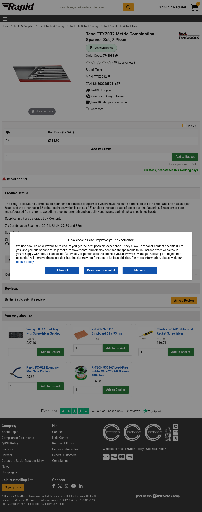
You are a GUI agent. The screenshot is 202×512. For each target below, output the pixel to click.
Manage (139, 270)
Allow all (62, 270)
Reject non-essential (101, 270)
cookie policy (25, 262)
